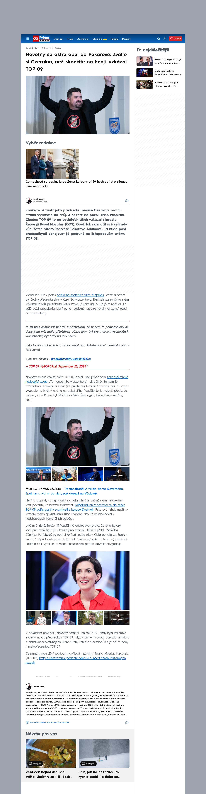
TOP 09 (59, 677)
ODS (70, 677)
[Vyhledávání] (158, 38)
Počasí (114, 39)
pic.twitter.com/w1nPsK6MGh (71, 359)
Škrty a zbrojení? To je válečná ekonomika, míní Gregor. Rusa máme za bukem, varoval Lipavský (168, 61)
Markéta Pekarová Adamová (90, 677)
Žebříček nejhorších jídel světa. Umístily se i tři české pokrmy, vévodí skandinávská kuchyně (49, 775)
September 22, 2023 (72, 366)
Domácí (58, 39)
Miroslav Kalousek (42, 677)
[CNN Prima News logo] (41, 39)
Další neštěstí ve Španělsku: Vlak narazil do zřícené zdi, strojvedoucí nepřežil (168, 73)
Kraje (70, 39)
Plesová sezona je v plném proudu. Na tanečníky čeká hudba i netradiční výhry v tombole (168, 84)
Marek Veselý (39, 199)
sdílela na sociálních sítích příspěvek (80, 295)
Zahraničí (83, 39)
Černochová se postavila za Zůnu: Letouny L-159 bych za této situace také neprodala (76, 184)
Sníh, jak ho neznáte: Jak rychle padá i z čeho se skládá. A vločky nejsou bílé (101, 775)
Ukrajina (97, 39)
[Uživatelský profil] (165, 39)
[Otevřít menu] (28, 39)
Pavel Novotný (114, 677)
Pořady (126, 39)
